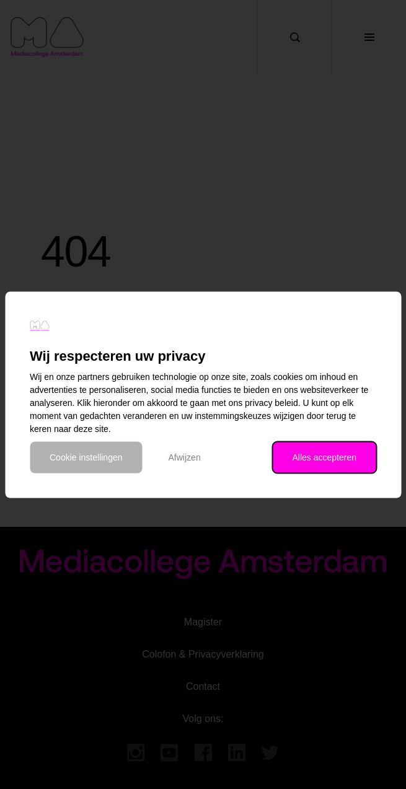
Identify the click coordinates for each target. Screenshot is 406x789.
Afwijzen (185, 457)
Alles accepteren (324, 457)
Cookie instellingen (86, 457)
